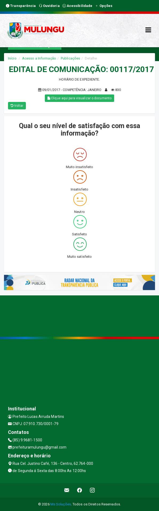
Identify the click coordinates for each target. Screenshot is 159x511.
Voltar (17, 106)
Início (12, 58)
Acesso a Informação (39, 58)
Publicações (70, 58)
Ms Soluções (60, 504)
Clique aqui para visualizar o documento (79, 98)
